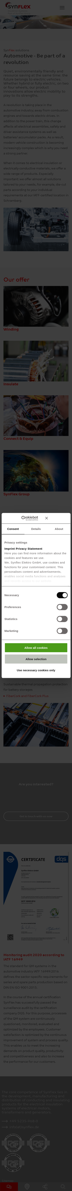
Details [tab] (36, 528)
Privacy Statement (29, 548)
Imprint (9, 548)
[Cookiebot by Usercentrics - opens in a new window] (27, 518)
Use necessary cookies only (36, 670)
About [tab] (59, 528)
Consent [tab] (13, 528)
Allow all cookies (36, 647)
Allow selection (36, 659)
